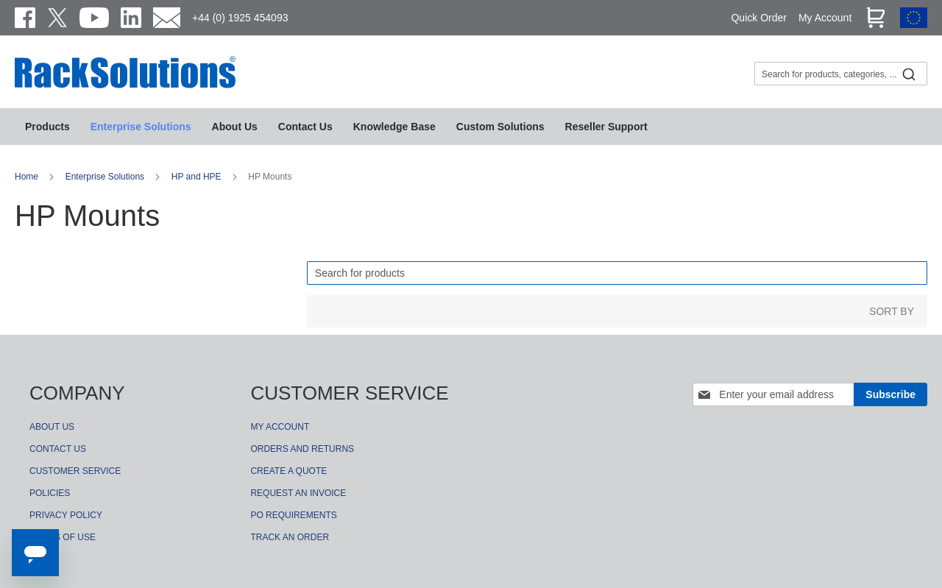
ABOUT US (51, 427)
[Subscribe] (890, 394)
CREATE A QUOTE (288, 471)
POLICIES (49, 493)
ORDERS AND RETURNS (302, 449)
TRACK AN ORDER (289, 537)
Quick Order (758, 18)
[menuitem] (394, 126)
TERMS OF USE (62, 537)
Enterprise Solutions (106, 176)
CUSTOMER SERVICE (75, 471)
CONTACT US (57, 449)
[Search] (617, 273)
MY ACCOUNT (279, 427)
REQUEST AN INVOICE (298, 493)
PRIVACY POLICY (65, 515)
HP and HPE (197, 176)
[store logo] (125, 86)
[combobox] (840, 73)
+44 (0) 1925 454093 (240, 18)
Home (27, 176)
